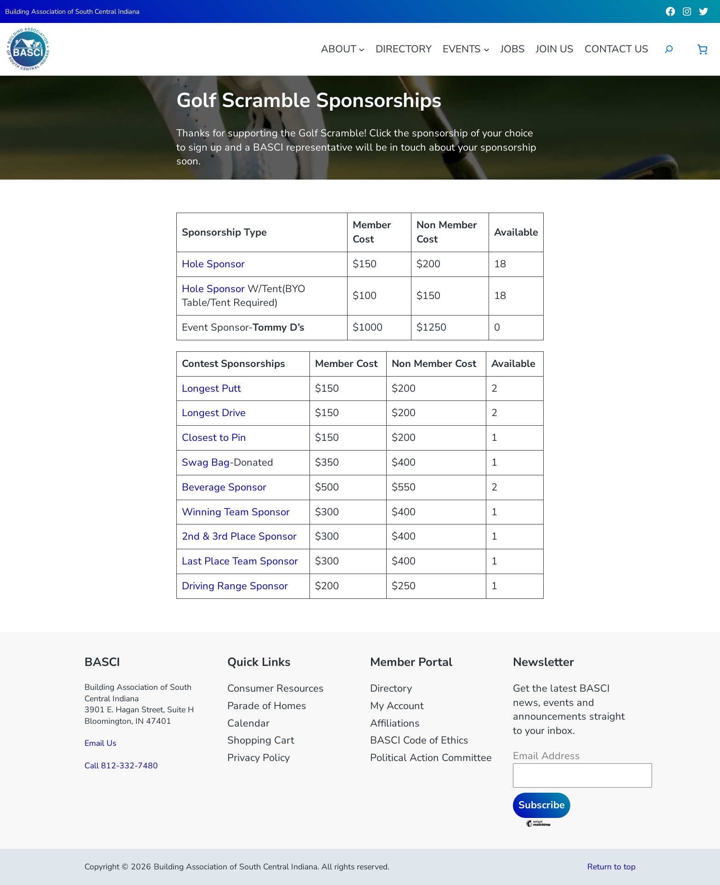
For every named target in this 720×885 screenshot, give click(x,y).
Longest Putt (211, 388)
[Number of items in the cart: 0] (702, 49)
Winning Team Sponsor (236, 512)
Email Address (546, 756)
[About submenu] (362, 49)
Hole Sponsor (213, 264)
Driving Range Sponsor (235, 586)
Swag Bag (206, 462)
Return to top (611, 866)
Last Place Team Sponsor (240, 561)
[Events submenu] (486, 49)
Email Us (100, 743)
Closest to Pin (214, 438)
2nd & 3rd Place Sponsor (239, 536)
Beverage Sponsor (224, 487)
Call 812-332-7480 (121, 765)
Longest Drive (214, 413)
